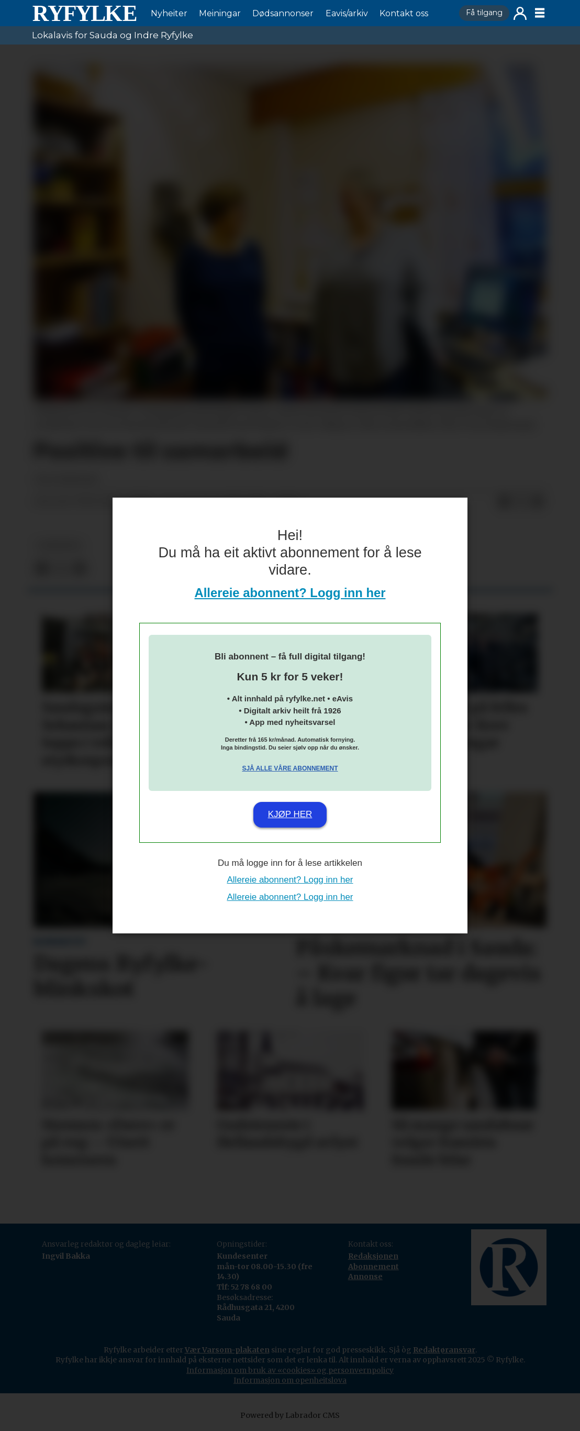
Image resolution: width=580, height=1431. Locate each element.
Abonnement (373, 1266)
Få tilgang (484, 12)
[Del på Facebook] (504, 502)
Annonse (365, 1276)
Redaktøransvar (444, 1350)
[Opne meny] (540, 13)
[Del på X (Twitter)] (521, 502)
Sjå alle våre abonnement (290, 768)
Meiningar (220, 13)
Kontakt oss (404, 13)
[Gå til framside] (84, 13)
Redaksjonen (373, 1256)
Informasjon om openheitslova (290, 1380)
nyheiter (59, 545)
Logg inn (520, 13)
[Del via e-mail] (537, 502)
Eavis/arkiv (347, 13)
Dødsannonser (283, 13)
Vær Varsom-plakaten (227, 1350)
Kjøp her (290, 814)
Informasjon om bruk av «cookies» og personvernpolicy (290, 1370)
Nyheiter (169, 13)
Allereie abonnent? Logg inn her (290, 593)
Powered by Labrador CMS (290, 1415)
